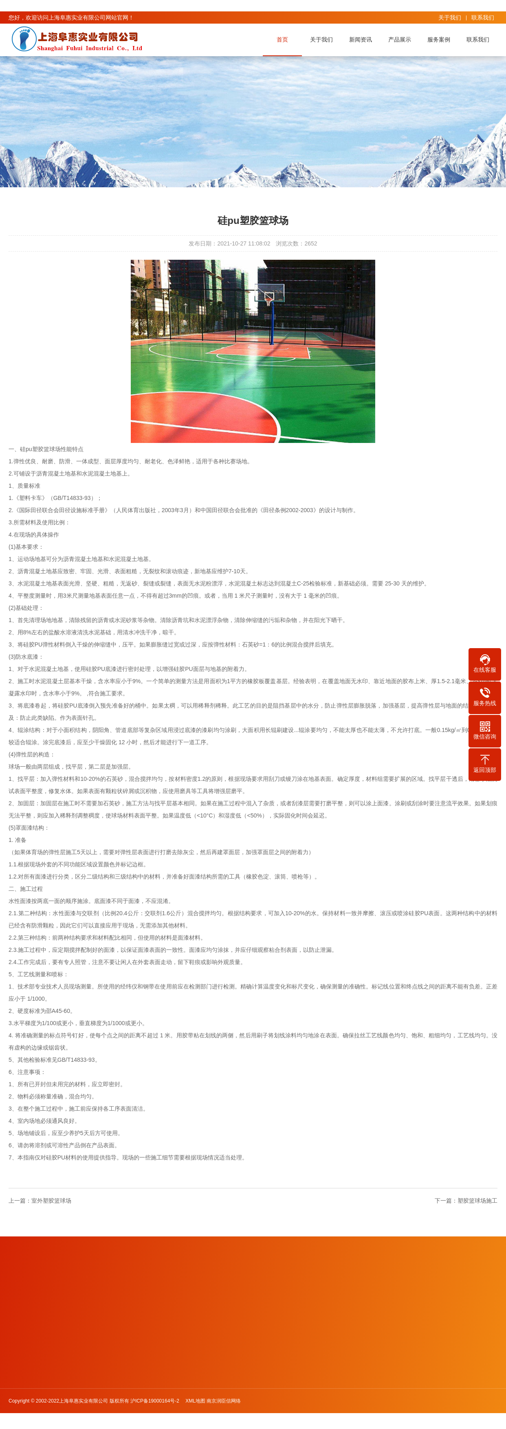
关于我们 (449, 17)
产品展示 (402, 39)
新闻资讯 (363, 39)
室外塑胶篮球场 (51, 1200)
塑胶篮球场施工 (477, 1200)
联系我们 (482, 17)
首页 (284, 39)
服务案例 (441, 39)
